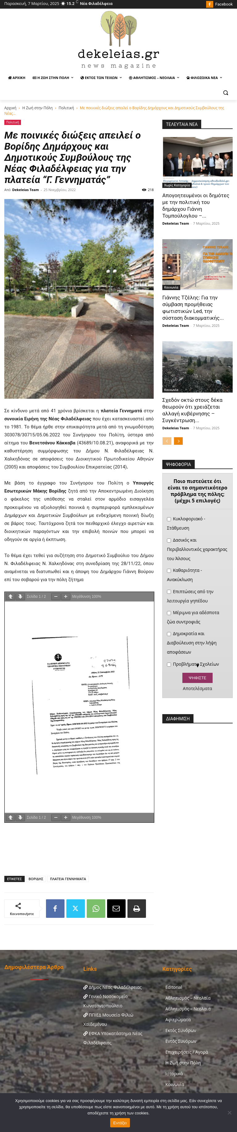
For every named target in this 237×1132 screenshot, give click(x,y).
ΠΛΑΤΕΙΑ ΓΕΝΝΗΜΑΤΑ (68, 878)
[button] (225, 92)
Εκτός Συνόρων (180, 1030)
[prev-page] (167, 441)
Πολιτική (66, 107)
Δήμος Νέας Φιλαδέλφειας (112, 987)
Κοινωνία (171, 287)
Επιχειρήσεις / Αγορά (186, 1052)
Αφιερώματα (178, 1019)
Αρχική (10, 107)
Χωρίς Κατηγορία (177, 185)
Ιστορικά (174, 1073)
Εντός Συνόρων (180, 1041)
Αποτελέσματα (197, 688)
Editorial (173, 987)
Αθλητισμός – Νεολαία (187, 998)
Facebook (224, 4)
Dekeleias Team (25, 189)
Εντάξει (120, 1123)
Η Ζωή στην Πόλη (37, 107)
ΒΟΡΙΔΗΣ (36, 878)
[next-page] (178, 441)
